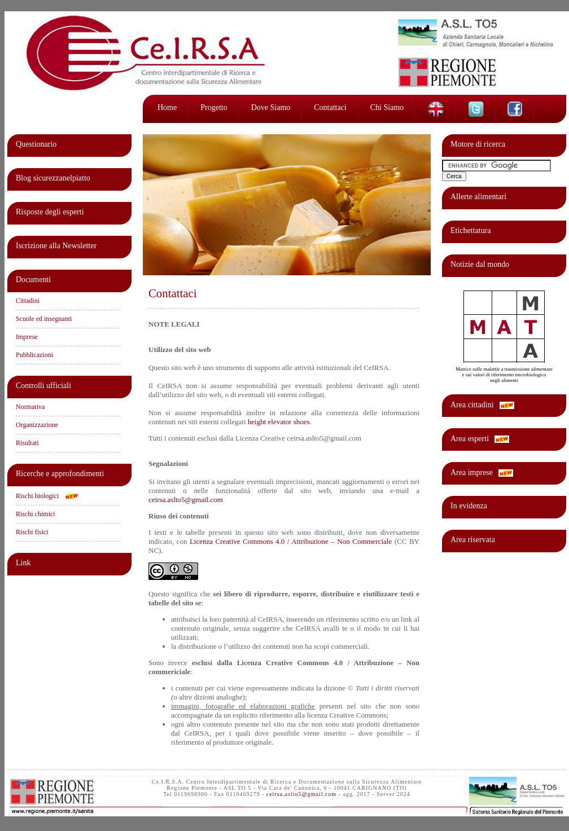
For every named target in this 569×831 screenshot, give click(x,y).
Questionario (36, 144)
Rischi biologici (37, 496)
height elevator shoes (279, 421)
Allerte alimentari (478, 196)
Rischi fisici (32, 532)
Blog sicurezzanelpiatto (53, 178)
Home (167, 107)
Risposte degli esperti (50, 212)
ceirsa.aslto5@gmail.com (185, 499)
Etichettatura (470, 230)
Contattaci (330, 107)
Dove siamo (271, 107)
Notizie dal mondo (479, 264)
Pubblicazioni (34, 355)
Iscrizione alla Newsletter (56, 245)
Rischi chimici (35, 514)
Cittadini (28, 301)
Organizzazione (37, 425)
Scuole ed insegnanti (44, 319)
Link (23, 563)
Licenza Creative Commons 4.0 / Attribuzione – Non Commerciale (291, 541)
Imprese (27, 337)
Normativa (30, 407)
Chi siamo (387, 107)
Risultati (27, 443)
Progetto (213, 107)
